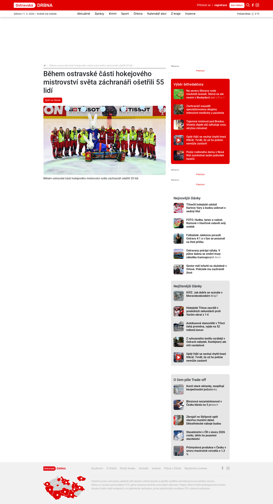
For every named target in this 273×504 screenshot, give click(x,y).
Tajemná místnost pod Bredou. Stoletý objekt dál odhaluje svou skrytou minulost (206, 125)
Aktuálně (83, 13)
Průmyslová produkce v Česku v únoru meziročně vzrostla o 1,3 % (206, 451)
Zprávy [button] (99, 13)
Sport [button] (125, 13)
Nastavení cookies (196, 468)
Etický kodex (127, 468)
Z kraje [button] (175, 13)
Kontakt (143, 468)
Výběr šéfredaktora (188, 84)
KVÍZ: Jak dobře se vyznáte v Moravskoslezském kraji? (204, 294)
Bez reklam (237, 5)
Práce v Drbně (172, 468)
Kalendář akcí (156, 13)
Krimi (112, 13)
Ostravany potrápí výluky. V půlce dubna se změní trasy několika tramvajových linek (203, 254)
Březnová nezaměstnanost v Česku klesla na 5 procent (204, 403)
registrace (220, 5)
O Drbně (111, 468)
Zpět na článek (53, 100)
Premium (200, 71)
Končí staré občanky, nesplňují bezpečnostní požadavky (205, 387)
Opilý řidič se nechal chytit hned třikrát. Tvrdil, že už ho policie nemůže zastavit (206, 140)
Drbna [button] (138, 13)
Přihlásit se (203, 5)
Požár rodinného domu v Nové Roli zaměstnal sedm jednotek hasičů (205, 155)
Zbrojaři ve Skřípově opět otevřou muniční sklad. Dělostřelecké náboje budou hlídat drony (203, 422)
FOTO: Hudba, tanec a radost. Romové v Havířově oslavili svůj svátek (206, 223)
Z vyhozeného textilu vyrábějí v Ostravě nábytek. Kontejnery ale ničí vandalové (206, 342)
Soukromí (97, 468)
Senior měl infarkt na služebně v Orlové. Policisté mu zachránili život (206, 269)
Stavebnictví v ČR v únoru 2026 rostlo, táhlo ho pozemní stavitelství (205, 435)
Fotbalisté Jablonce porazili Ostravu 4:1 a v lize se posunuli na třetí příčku (205, 239)
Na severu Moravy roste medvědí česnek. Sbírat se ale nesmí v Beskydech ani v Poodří (206, 94)
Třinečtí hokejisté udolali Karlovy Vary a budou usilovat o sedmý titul (206, 208)
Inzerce (190, 13)
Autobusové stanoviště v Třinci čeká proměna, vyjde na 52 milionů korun (205, 327)
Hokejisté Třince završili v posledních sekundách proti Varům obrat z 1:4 (203, 311)
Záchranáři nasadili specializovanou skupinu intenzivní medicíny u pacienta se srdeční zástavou (205, 111)
